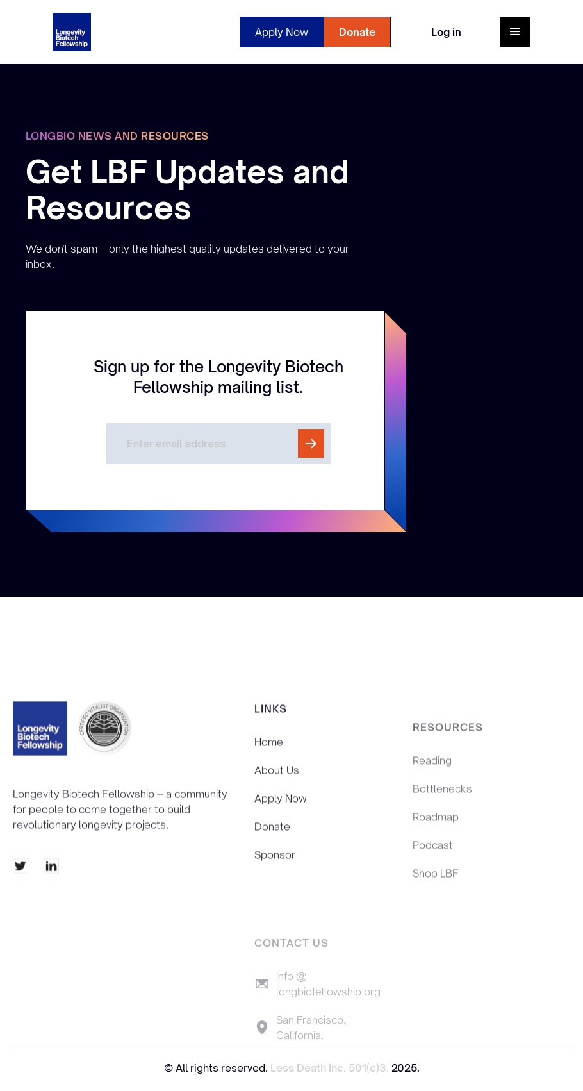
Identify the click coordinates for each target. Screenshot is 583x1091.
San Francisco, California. (311, 1045)
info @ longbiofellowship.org (328, 1002)
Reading (432, 773)
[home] (72, 32)
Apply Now (281, 32)
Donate (357, 32)
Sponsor (274, 860)
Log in (446, 32)
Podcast (433, 857)
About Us (276, 776)
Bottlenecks (442, 801)
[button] (515, 32)
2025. (405, 1068)
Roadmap (436, 829)
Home (268, 748)
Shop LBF (436, 885)
